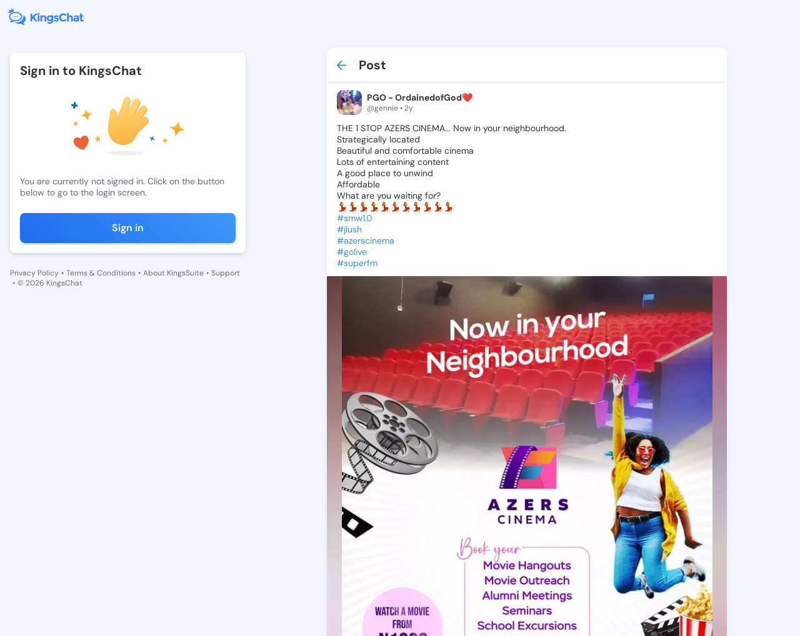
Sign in (128, 227)
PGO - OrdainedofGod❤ (419, 97)
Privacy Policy (34, 273)
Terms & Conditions (101, 273)
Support (225, 273)
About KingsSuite (173, 273)
